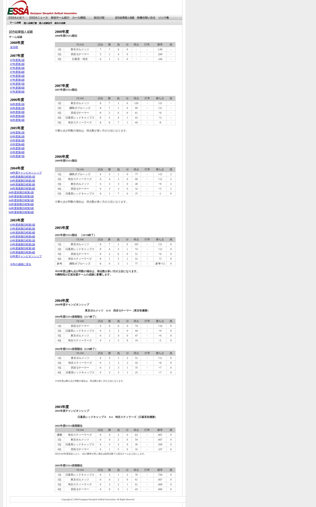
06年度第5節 (17, 120)
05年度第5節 (17, 148)
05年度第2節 (17, 136)
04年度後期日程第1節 (22, 176)
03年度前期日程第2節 (22, 228)
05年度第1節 (17, 132)
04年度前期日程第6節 (21, 212)
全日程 (14, 47)
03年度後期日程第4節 (22, 252)
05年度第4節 (17, 144)
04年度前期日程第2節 (21, 196)
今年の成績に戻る (20, 264)
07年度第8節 (17, 87)
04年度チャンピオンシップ (26, 172)
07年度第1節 (17, 60)
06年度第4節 (17, 116)
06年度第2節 (17, 108)
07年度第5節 (17, 75)
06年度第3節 (17, 112)
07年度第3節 (17, 68)
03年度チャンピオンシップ (26, 256)
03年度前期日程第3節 (22, 232)
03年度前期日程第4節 (22, 236)
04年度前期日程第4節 (21, 204)
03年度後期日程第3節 (22, 248)
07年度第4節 (17, 72)
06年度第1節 (17, 104)
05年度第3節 (17, 140)
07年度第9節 (17, 91)
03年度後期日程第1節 (22, 240)
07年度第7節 (17, 83)
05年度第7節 (17, 156)
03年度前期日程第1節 (22, 224)
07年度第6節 (17, 79)
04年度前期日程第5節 (21, 208)
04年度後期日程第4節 (22, 188)
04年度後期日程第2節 (22, 180)
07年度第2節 (17, 64)
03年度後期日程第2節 (22, 244)
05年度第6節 (17, 152)
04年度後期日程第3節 (22, 184)
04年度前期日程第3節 (21, 200)
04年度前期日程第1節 (21, 192)
